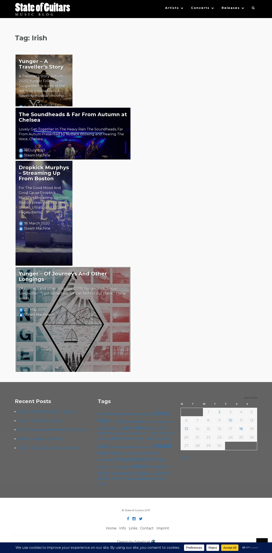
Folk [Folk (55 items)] (139, 433)
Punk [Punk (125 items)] (152, 459)
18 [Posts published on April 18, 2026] (241, 429)
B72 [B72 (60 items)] (116, 421)
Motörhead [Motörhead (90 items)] (108, 453)
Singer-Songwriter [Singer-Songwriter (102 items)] (116, 473)
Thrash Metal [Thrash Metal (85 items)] (132, 478)
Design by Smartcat (136, 542)
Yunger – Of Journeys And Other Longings (63, 276)
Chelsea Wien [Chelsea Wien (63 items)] (108, 428)
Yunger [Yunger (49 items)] (102, 483)
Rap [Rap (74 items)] (162, 460)
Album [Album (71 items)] (103, 414)
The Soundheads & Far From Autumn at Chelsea (73, 117)
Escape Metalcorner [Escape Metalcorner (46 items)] (124, 433)
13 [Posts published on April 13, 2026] (186, 429)
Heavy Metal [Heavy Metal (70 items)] (144, 439)
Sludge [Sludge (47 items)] (152, 473)
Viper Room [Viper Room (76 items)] (156, 479)
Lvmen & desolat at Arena (39, 439)
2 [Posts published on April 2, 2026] (219, 412)
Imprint (162, 528)
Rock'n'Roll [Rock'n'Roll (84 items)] (159, 466)
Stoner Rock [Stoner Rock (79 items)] (109, 479)
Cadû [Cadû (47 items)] (154, 421)
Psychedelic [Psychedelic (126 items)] (131, 459)
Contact (147, 528)
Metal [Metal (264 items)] (162, 446)
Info (122, 528)
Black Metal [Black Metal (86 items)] (130, 421)
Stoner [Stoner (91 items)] (163, 473)
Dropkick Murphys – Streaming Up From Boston (44, 173)
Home (111, 528)
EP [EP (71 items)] (110, 433)
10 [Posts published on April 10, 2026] (230, 420)
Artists (172, 8)
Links (133, 528)
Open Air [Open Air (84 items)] (143, 453)
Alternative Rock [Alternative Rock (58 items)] (141, 414)
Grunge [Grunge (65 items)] (168, 433)
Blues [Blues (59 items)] (146, 421)
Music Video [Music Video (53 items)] (127, 453)
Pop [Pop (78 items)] (156, 453)
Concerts (200, 8)
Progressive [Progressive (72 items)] (107, 460)
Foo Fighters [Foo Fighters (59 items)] (152, 433)
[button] (253, 9)
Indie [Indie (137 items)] (104, 446)
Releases (231, 8)
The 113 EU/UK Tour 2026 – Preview (48, 448)
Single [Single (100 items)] (141, 473)
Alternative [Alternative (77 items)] (119, 414)
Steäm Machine (37, 155)
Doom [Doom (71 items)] (151, 428)
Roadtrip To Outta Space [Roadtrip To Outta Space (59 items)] (115, 467)
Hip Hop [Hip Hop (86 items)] (162, 438)
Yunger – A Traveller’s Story (41, 64)
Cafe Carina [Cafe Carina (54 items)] (165, 421)
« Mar (185, 458)
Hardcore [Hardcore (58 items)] (104, 438)
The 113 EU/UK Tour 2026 (39, 421)
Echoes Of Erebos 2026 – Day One (47, 412)
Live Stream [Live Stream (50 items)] (146, 447)
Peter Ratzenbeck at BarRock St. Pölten (52, 430)
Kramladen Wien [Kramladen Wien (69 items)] (124, 447)
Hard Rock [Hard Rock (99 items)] (122, 438)
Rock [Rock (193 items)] (141, 466)
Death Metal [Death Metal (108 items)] (132, 427)
